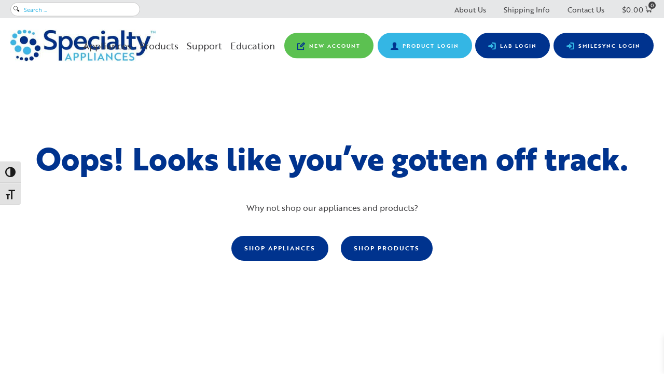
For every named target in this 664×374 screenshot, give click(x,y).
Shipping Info (527, 10)
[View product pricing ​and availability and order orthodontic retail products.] (425, 46)
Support (204, 45)
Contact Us (586, 10)
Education (252, 45)
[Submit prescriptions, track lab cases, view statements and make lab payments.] (512, 46)
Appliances (107, 45)
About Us (470, 10)
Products (159, 45)
